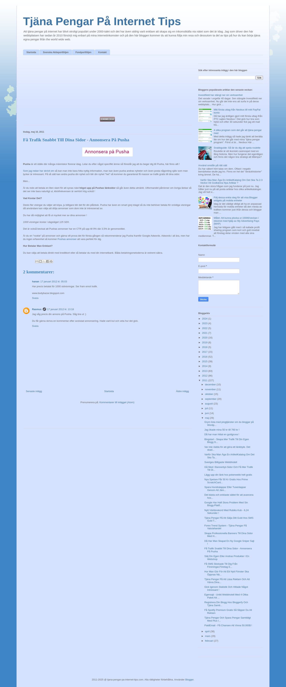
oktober (209, 394)
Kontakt (102, 52)
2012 (205, 375)
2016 (205, 356)
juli (207, 408)
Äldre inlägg (182, 391)
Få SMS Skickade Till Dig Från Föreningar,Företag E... (220, 565)
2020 (205, 337)
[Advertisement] (107, 87)
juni (207, 413)
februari (209, 640)
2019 (205, 342)
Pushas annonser (67, 239)
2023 (205, 323)
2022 (205, 328)
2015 (205, 361)
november (210, 389)
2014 (205, 366)
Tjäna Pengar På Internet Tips (102, 21)
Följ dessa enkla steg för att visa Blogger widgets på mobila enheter (236, 199)
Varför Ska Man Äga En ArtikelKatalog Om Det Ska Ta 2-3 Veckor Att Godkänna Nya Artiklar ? (231, 181)
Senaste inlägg (34, 391)
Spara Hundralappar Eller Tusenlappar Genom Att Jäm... (225, 489)
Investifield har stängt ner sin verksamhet (220, 95)
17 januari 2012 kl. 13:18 (60, 309)
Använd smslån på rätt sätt (212, 165)
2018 (205, 347)
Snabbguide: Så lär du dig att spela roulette (237, 147)
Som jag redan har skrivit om (38, 170)
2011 (205, 380)
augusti (209, 403)
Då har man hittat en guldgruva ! (221, 434)
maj (207, 417)
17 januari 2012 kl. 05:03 (53, 281)
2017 (205, 351)
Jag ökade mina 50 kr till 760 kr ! (221, 429)
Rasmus (37, 309)
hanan (35, 281)
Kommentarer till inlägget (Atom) (116, 402)
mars (208, 636)
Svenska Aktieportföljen (55, 52)
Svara (35, 298)
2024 (205, 318)
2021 (205, 332)
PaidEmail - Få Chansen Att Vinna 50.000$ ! (228, 625)
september (211, 399)
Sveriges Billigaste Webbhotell (220, 462)
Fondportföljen (83, 52)
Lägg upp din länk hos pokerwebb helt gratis (228, 474)
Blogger (189, 679)
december (210, 384)
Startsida (31, 52)
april (207, 631)
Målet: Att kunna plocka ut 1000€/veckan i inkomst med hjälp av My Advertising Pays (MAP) (236, 220)
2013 (205, 371)
